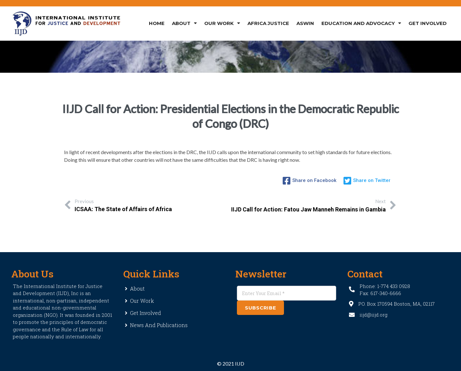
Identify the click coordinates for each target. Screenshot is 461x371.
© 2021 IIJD (230, 363)
